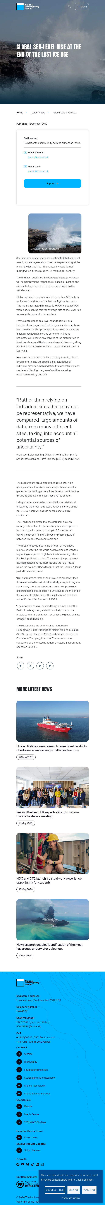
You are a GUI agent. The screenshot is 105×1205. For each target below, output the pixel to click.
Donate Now (31, 1137)
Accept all (89, 1190)
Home (19, 112)
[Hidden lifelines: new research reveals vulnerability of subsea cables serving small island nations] (52, 730)
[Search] (69, 6)
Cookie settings (55, 1190)
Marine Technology (34, 1085)
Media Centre (31, 1114)
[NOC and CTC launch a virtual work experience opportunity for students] (52, 862)
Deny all (73, 1190)
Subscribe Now (32, 1150)
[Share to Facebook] (20, 665)
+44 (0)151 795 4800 (28, 1041)
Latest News (38, 112)
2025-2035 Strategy (35, 1122)
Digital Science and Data (37, 1093)
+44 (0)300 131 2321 (27, 1037)
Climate (28, 1054)
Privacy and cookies (71, 1198)
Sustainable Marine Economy (39, 1077)
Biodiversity (30, 1061)
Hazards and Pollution (36, 1069)
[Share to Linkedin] (40, 665)
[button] (49, 665)
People (28, 1106)
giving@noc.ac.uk (38, 157)
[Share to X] (30, 665)
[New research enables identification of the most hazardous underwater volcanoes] (52, 928)
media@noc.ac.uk (38, 171)
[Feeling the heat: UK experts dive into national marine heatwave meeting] (52, 796)
